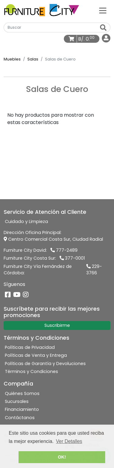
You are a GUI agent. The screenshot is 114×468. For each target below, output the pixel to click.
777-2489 (64, 250)
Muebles (12, 59)
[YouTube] (17, 295)
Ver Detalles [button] (69, 441)
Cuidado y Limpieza (26, 221)
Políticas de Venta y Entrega (36, 355)
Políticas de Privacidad (30, 347)
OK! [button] (62, 457)
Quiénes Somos (22, 393)
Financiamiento (22, 409)
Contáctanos (20, 418)
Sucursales (17, 401)
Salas (32, 59)
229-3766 (94, 269)
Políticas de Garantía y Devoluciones (45, 363)
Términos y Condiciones (31, 371)
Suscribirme (57, 325)
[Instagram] (26, 295)
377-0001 (72, 258)
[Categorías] (102, 10)
